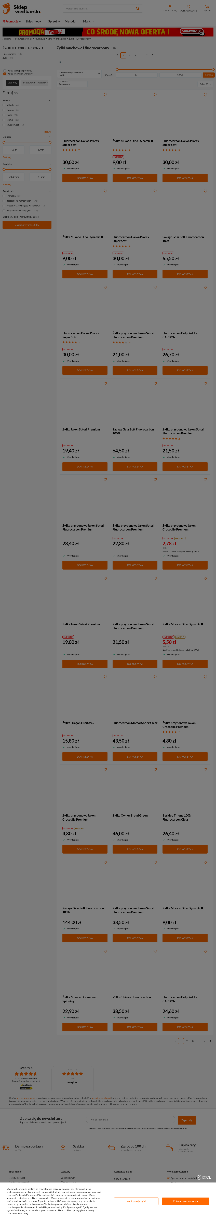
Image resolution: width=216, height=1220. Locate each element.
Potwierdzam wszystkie (185, 1201)
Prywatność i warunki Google (52, 1201)
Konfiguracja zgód (136, 1201)
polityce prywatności (39, 1198)
